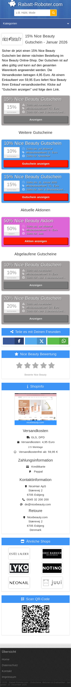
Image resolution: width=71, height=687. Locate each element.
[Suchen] (53, 12)
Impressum (9, 676)
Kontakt (7, 671)
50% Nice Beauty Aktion (28, 220)
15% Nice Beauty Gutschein (33, 99)
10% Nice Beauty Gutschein (33, 143)
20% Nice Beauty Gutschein (33, 298)
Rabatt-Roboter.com (35, 4)
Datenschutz (10, 665)
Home (6, 659)
